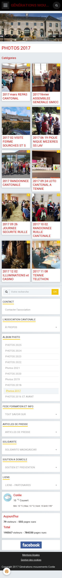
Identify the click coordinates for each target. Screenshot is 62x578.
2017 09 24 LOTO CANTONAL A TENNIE (44, 184)
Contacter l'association (17, 309)
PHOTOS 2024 (13, 350)
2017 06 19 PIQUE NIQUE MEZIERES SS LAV (45, 141)
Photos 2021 (12, 368)
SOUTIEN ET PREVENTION (20, 467)
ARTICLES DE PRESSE (17, 432)
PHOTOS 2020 (13, 373)
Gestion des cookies (31, 560)
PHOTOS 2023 (13, 356)
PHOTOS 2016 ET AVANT (19, 396)
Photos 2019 (12, 379)
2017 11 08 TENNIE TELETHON (41, 275)
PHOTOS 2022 (13, 362)
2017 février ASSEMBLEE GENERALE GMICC (46, 98)
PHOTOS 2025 (13, 345)
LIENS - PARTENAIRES (18, 485)
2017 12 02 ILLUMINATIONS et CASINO (16, 275)
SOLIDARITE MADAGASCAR (21, 449)
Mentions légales (31, 555)
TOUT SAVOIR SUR (15, 414)
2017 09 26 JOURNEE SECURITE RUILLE (15, 228)
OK (55, 291)
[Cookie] (6, 571)
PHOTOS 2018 (13, 385)
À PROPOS (11, 327)
